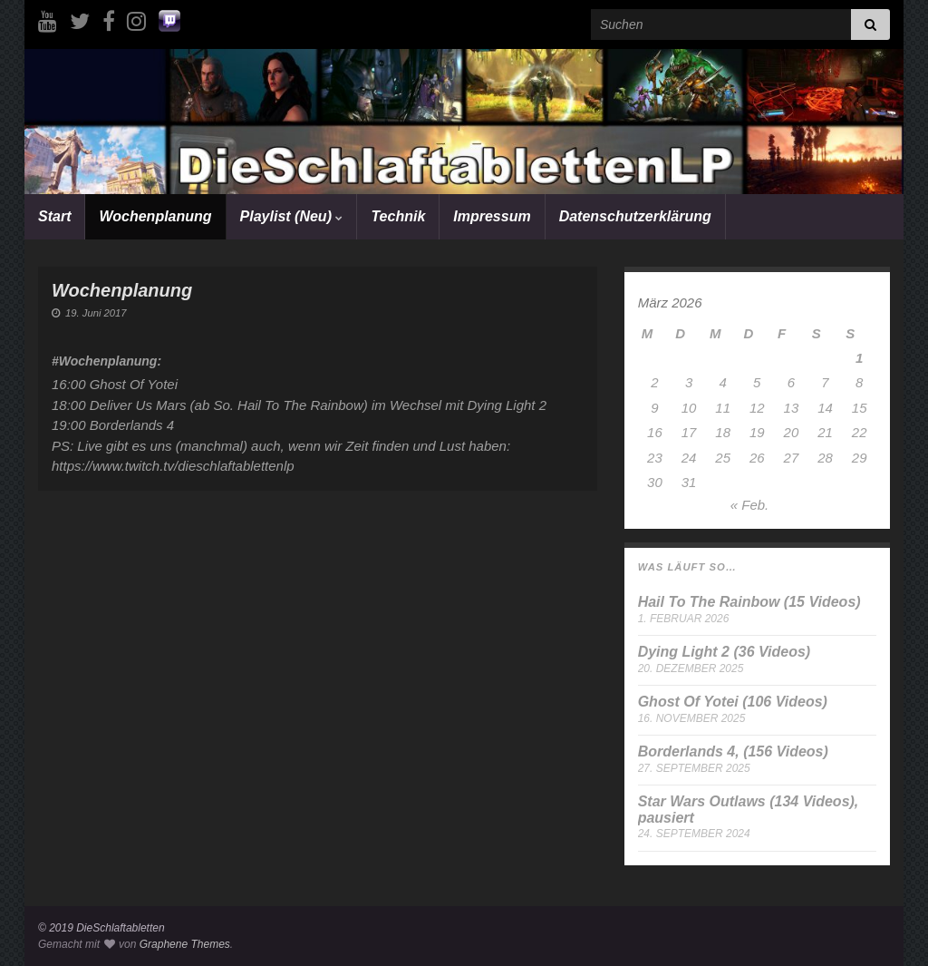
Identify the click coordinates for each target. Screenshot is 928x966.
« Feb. (749, 504)
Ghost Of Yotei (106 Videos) (732, 701)
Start (54, 216)
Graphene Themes (185, 944)
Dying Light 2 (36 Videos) (724, 651)
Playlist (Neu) (291, 216)
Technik (398, 216)
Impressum (491, 216)
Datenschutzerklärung (635, 216)
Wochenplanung (155, 216)
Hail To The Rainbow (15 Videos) (749, 602)
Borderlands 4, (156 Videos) (733, 751)
